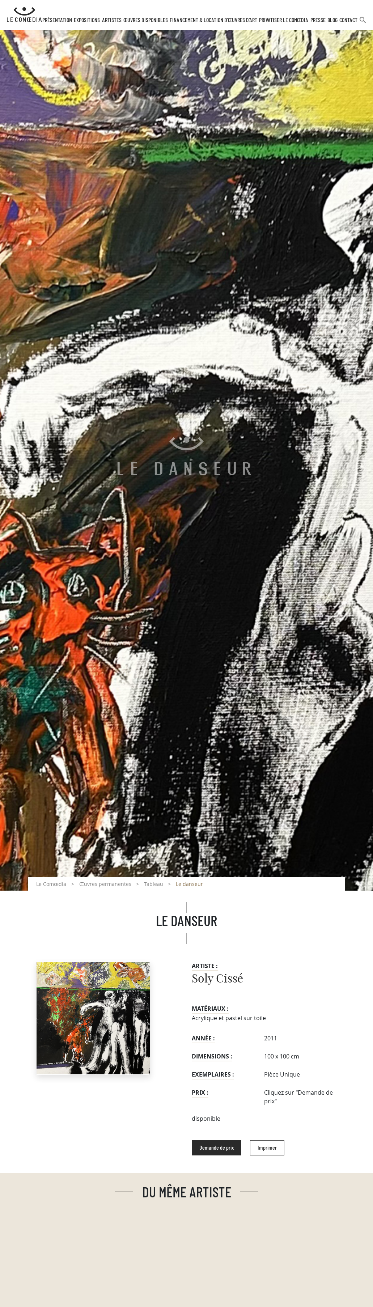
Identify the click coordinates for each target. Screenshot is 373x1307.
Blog (334, 23)
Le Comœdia (51, 886)
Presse (319, 23)
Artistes (115, 23)
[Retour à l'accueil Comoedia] (25, 16)
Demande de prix (216, 1150)
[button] (363, 25)
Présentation (62, 23)
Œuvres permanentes (105, 886)
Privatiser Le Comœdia (285, 23)
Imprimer (267, 1150)
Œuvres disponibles (149, 23)
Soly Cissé (217, 981)
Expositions (91, 23)
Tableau (153, 886)
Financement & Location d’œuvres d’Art (216, 23)
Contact (349, 23)
